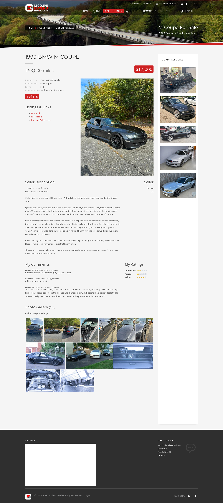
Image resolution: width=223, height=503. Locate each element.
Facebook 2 (36, 116)
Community (149, 11)
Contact (161, 455)
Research (186, 11)
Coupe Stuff (168, 11)
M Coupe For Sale (65, 28)
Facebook (35, 113)
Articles (131, 11)
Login (87, 495)
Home (85, 11)
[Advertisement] (178, 251)
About (97, 11)
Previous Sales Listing (41, 120)
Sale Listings (113, 11)
